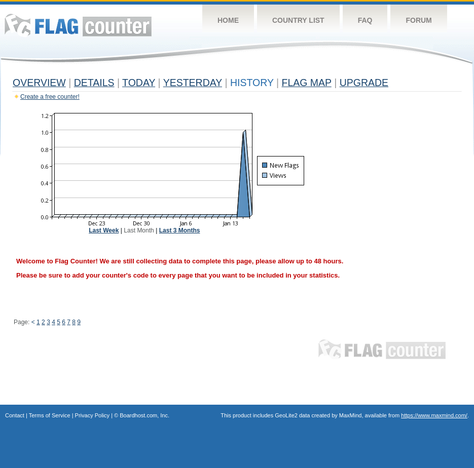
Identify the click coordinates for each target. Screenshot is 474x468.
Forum (418, 20)
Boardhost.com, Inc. (144, 415)
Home (228, 20)
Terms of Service (49, 415)
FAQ (365, 20)
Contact (14, 415)
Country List (298, 20)
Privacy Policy (92, 415)
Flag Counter (78, 25)
